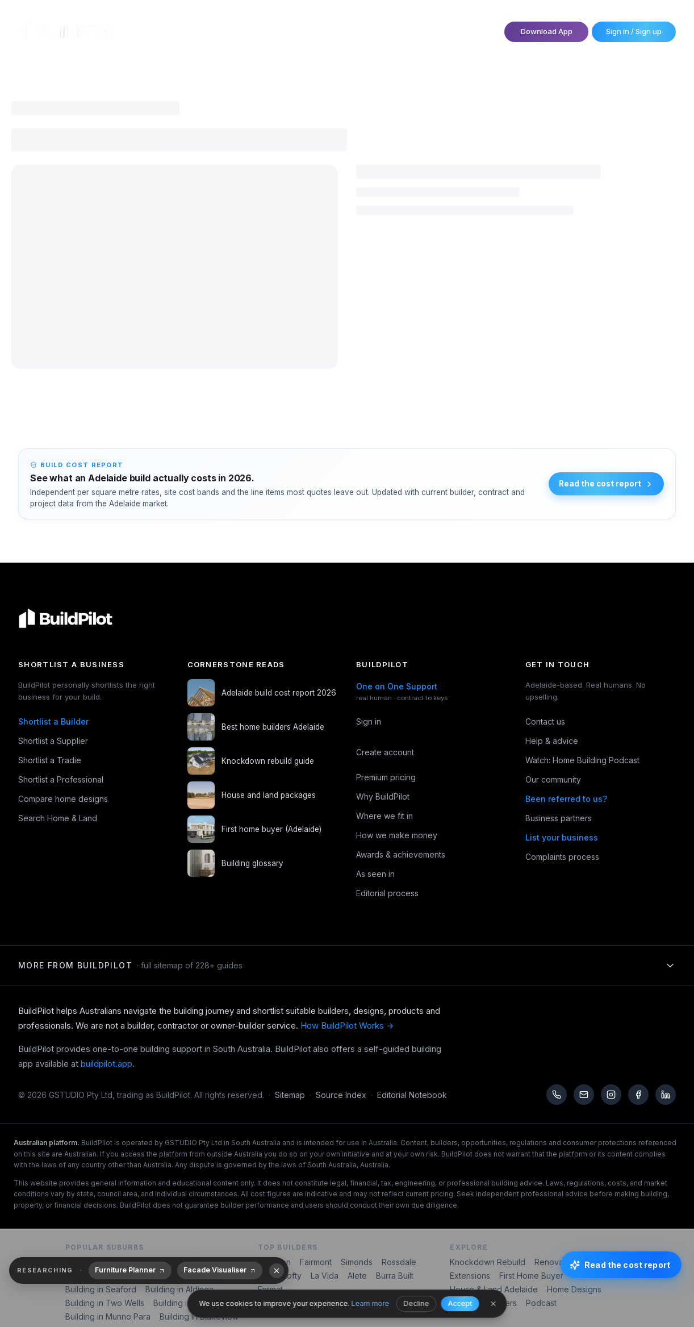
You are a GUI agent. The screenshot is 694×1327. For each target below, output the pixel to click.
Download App (546, 31)
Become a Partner (366, 31)
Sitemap (290, 1095)
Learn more (371, 1303)
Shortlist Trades (211, 62)
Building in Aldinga (179, 1289)
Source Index (341, 1095)
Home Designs (574, 1289)
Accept (460, 1303)
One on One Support (455, 31)
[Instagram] (611, 1094)
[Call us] (556, 1094)
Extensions (470, 1275)
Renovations (557, 1262)
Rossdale (399, 1262)
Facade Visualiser (219, 1270)
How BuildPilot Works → (347, 1025)
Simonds (357, 1262)
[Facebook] (638, 1094)
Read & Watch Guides (577, 62)
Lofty (292, 1275)
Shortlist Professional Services (307, 62)
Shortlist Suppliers (136, 62)
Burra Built (394, 1275)
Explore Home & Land (486, 62)
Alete (357, 1275)
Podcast (541, 1303)
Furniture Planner (130, 1270)
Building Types (656, 62)
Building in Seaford (100, 1289)
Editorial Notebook (412, 1095)
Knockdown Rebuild (487, 1262)
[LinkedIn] (665, 1094)
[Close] (493, 1303)
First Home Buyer (531, 1275)
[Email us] (584, 1094)
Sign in (368, 721)
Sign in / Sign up (634, 31)
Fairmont (316, 1262)
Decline (416, 1303)
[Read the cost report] (621, 1264)
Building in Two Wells (104, 1303)
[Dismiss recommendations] (276, 1270)
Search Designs (405, 62)
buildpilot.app (106, 1063)
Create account (385, 752)
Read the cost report (606, 483)
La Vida (324, 1275)
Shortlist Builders (59, 62)
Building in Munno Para (107, 1316)
